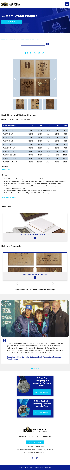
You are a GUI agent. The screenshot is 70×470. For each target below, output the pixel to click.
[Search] (33, 44)
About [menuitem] (31, 436)
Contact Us (35, 442)
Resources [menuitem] (47, 436)
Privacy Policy (23, 467)
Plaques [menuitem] (12, 40)
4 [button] (38, 368)
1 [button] (32, 368)
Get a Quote (12, 22)
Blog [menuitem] (38, 436)
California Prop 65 (9, 197)
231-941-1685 (40, 447)
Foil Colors (6, 169)
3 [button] (36, 368)
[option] (35, 78)
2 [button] (34, 368)
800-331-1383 (29, 447)
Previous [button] (14, 78)
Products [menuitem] (4, 40)
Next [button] (55, 78)
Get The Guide (42, 392)
